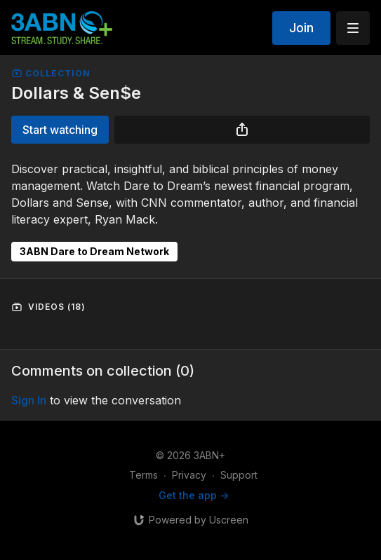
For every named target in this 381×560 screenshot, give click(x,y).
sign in (28, 400)
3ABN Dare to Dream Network (94, 251)
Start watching (60, 130)
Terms (143, 475)
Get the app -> (194, 495)
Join (301, 27)
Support (239, 475)
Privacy (189, 475)
